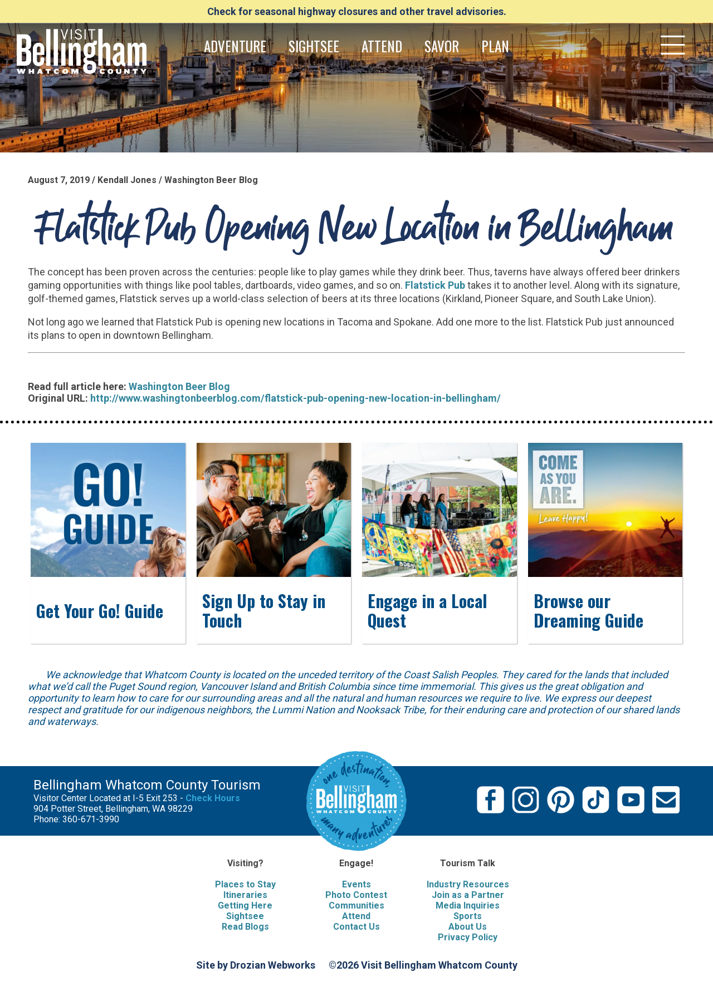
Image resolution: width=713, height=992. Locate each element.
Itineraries (245, 895)
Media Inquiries (468, 905)
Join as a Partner (468, 895)
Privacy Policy (467, 937)
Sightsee (245, 916)
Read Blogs (245, 926)
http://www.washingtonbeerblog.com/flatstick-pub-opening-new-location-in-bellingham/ (295, 398)
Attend (356, 916)
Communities (356, 905)
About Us (467, 926)
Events (356, 884)
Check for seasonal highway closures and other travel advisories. (356, 11)
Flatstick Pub (435, 285)
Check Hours (212, 798)
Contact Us (356, 926)
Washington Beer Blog (179, 386)
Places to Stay (245, 884)
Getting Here (245, 905)
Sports (467, 916)
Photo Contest (356, 895)
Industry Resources (468, 884)
